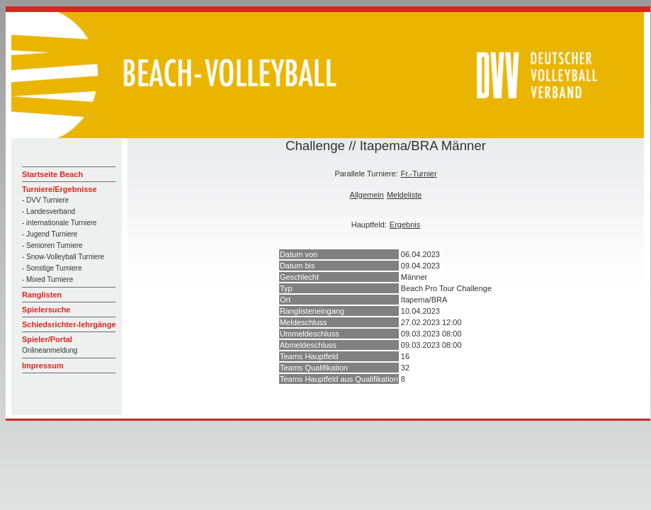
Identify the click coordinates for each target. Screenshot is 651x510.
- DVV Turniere (45, 200)
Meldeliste (404, 195)
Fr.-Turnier (419, 173)
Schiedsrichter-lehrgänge (69, 324)
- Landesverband (48, 211)
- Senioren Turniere (52, 245)
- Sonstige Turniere (52, 268)
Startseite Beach (52, 174)
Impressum (43, 365)
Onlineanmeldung (49, 350)
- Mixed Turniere (47, 279)
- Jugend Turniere (49, 234)
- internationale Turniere (59, 223)
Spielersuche (46, 309)
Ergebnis (405, 224)
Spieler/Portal (47, 339)
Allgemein (367, 195)
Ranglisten (42, 294)
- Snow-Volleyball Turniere (63, 257)
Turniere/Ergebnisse (59, 189)
